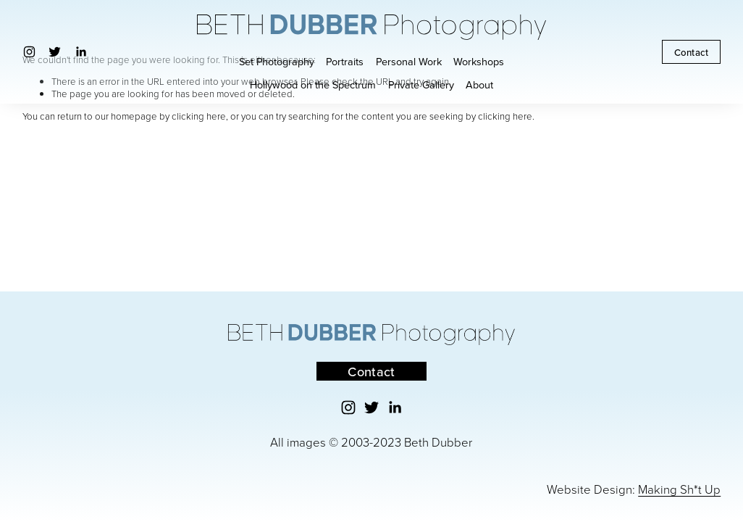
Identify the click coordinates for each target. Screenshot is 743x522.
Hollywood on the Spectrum (313, 84)
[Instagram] (29, 52)
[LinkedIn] (81, 52)
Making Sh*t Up (679, 489)
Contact (691, 52)
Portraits (345, 61)
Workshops (478, 61)
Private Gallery (421, 84)
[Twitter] (55, 52)
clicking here (199, 116)
